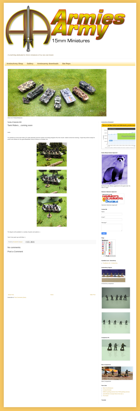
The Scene (105, 395)
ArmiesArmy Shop (15, 64)
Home (51, 294)
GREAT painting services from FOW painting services (116, 392)
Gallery (30, 64)
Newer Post (11, 294)
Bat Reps (66, 64)
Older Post (92, 294)
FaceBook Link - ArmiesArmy (110, 263)
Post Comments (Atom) (20, 297)
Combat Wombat (107, 390)
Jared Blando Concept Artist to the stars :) (113, 393)
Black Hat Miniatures (108, 388)
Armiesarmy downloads (47, 64)
